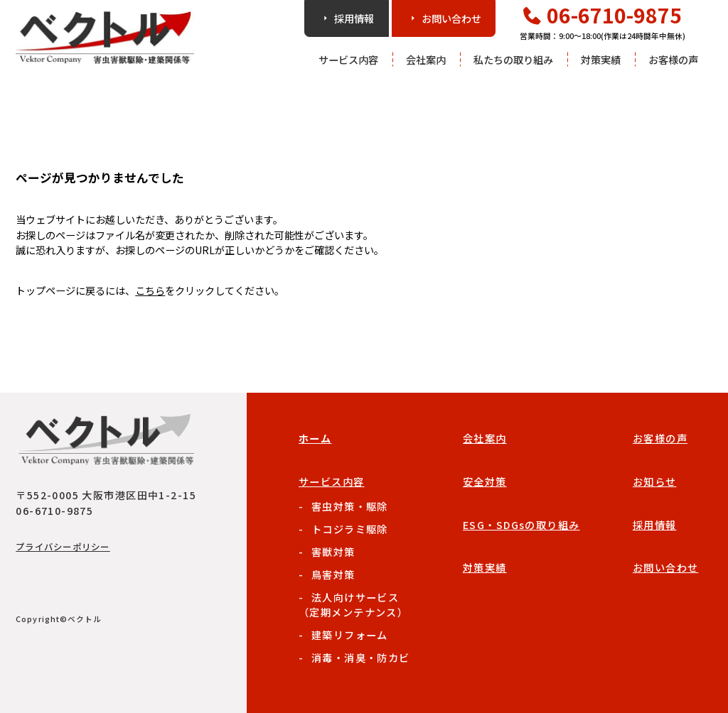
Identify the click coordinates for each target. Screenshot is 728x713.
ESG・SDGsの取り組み (521, 524)
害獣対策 (333, 551)
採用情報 (655, 524)
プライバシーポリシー (62, 546)
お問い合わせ (666, 567)
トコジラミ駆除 (349, 528)
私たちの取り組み (513, 59)
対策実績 (601, 59)
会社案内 (426, 59)
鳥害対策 (333, 574)
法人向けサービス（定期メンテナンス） (353, 604)
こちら (150, 290)
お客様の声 (673, 59)
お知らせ (655, 481)
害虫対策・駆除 (349, 506)
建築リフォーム (349, 634)
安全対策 (485, 481)
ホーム (315, 437)
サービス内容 (348, 59)
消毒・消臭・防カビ (360, 657)
